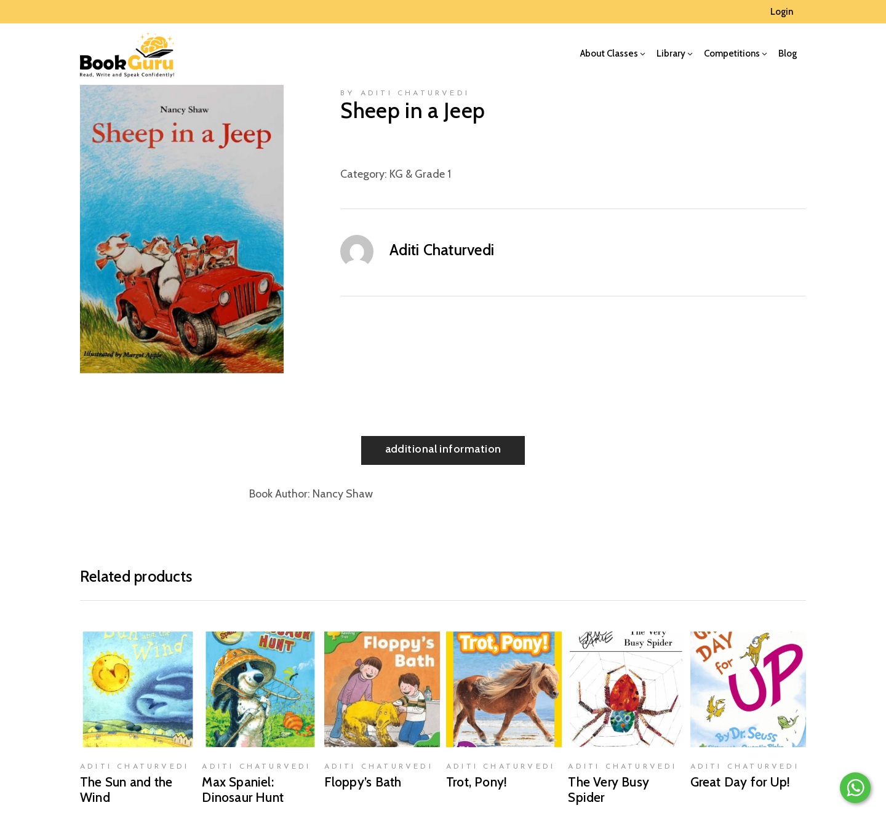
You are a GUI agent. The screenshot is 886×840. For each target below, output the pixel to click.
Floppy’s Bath (363, 782)
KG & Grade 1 (420, 174)
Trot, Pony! (476, 782)
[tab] (443, 450)
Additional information (443, 449)
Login (781, 11)
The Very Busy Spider (608, 789)
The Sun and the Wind (126, 789)
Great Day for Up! (740, 782)
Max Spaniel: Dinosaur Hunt (243, 789)
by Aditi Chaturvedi (404, 93)
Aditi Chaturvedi (441, 249)
